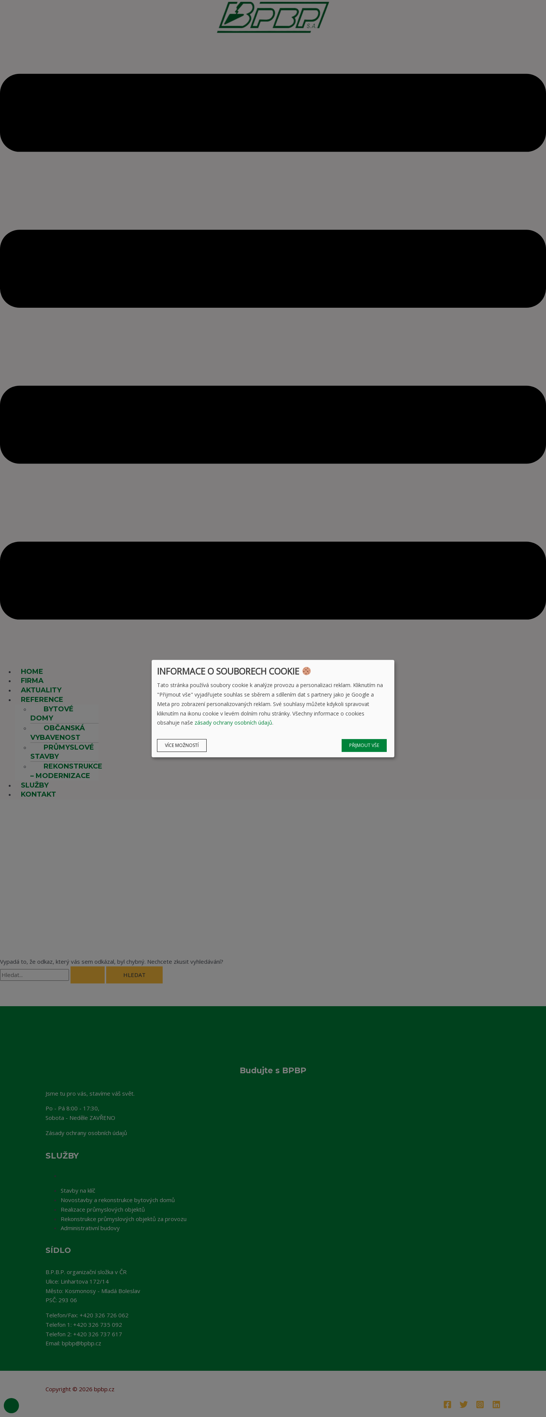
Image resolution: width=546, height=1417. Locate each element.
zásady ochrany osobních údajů (233, 723)
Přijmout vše (364, 745)
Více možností (182, 745)
